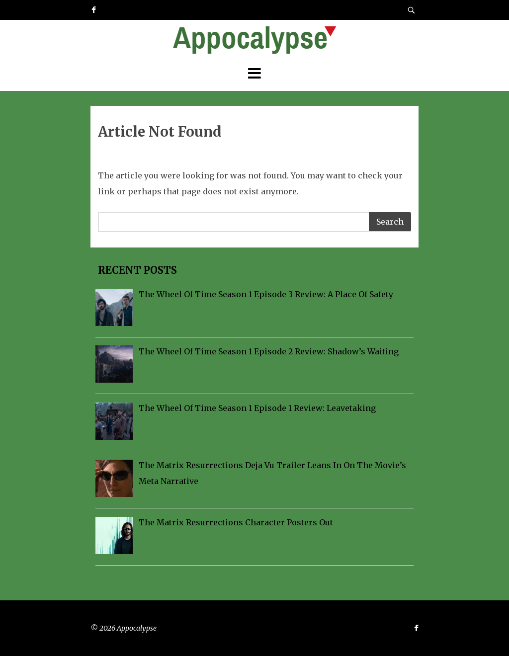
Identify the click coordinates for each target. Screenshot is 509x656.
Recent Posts (136, 270)
